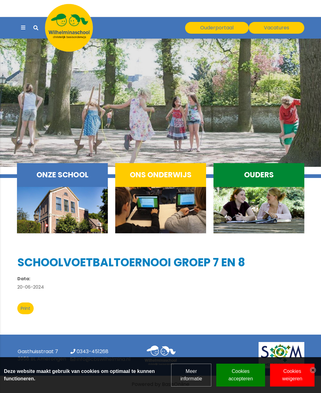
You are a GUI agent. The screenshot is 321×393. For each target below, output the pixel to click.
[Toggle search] (35, 28)
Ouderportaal (217, 27)
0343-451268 (92, 351)
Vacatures (276, 27)
